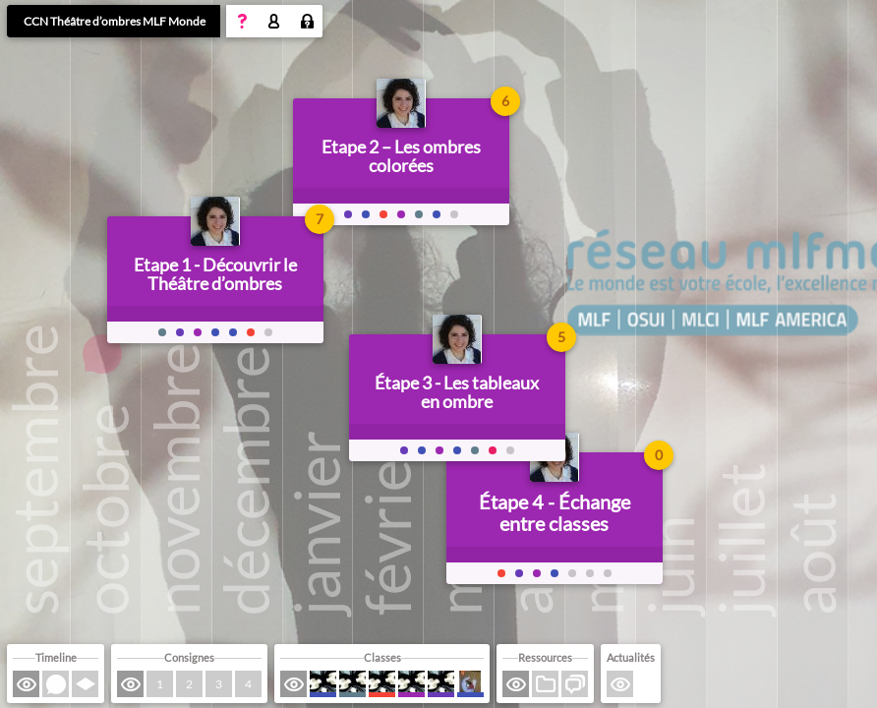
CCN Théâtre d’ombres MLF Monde (114, 21)
